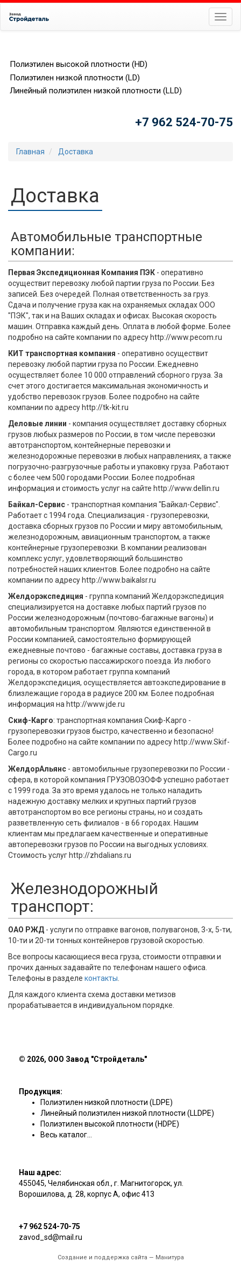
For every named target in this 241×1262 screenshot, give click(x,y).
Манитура (169, 1257)
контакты (101, 978)
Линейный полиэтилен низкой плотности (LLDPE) (127, 1113)
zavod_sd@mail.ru (50, 1237)
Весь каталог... (66, 1134)
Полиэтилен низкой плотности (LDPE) (106, 1102)
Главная (30, 151)
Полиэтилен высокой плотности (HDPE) (109, 1124)
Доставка (75, 151)
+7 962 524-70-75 (184, 122)
